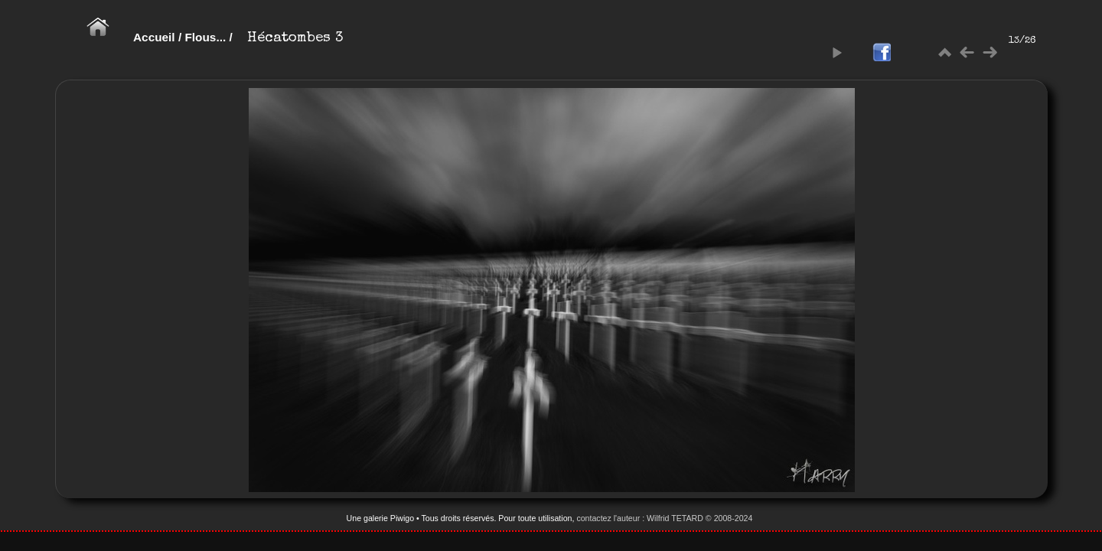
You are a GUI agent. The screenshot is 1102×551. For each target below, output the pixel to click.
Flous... (205, 37)
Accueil (154, 37)
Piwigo (402, 518)
